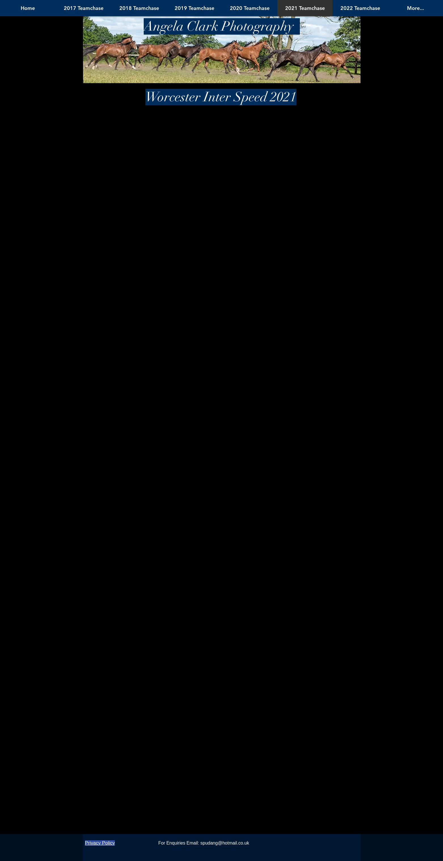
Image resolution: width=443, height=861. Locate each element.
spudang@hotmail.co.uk (224, 843)
